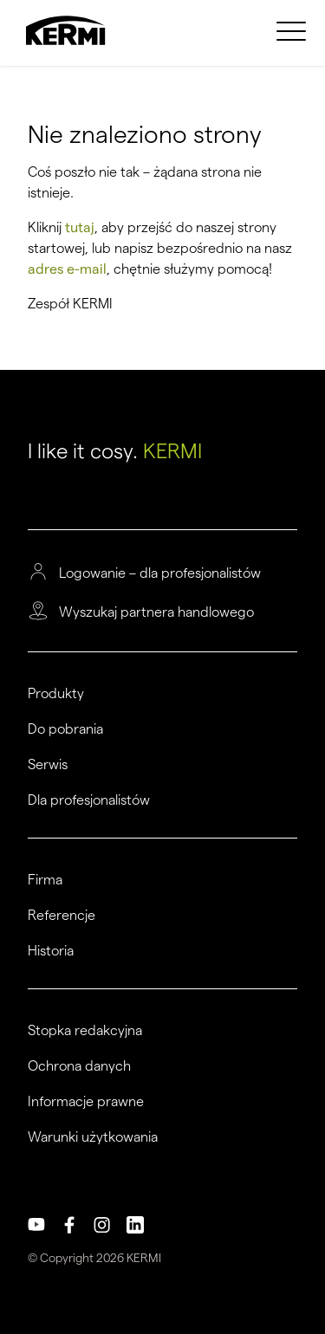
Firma (45, 880)
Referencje (61, 916)
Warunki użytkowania (93, 1137)
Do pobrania (65, 729)
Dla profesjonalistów (89, 800)
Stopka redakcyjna (85, 1031)
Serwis (48, 765)
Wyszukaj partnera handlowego (156, 612)
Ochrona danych (79, 1066)
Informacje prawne (86, 1102)
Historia (51, 951)
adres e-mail (67, 269)
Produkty (56, 694)
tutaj (79, 227)
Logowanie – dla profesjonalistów (160, 573)
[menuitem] (293, 30)
